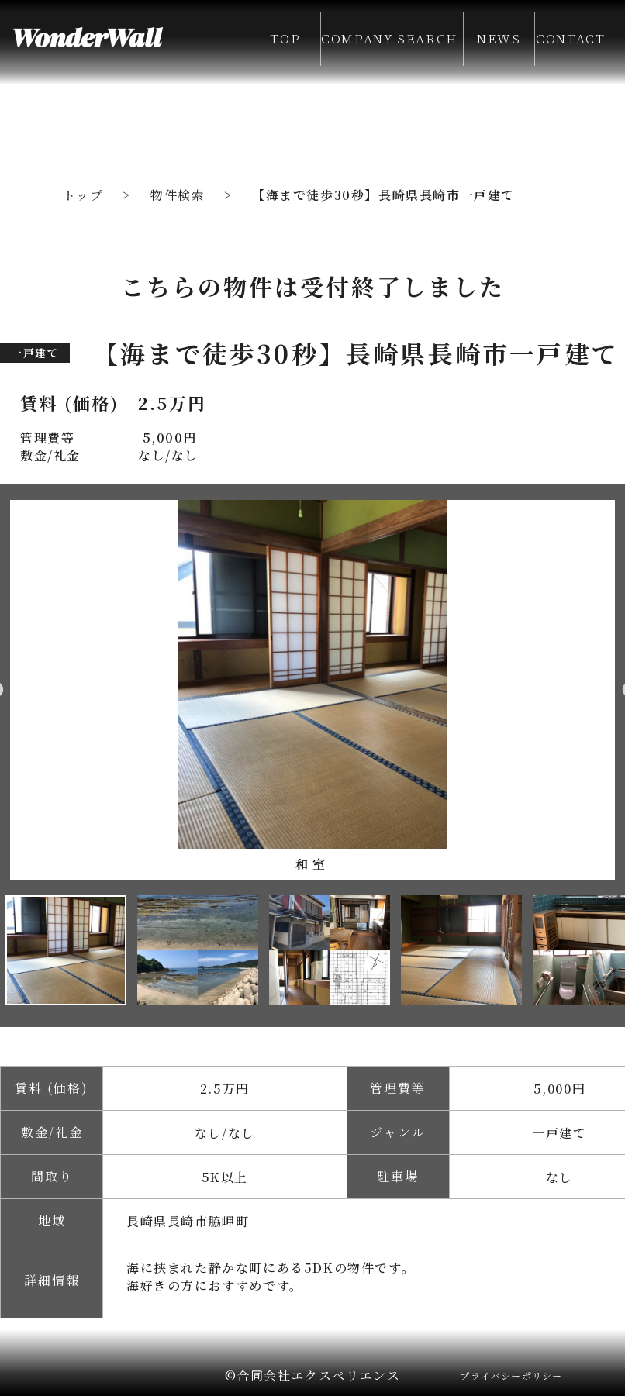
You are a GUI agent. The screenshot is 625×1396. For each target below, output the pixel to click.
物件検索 (177, 195)
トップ (83, 195)
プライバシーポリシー (511, 1375)
